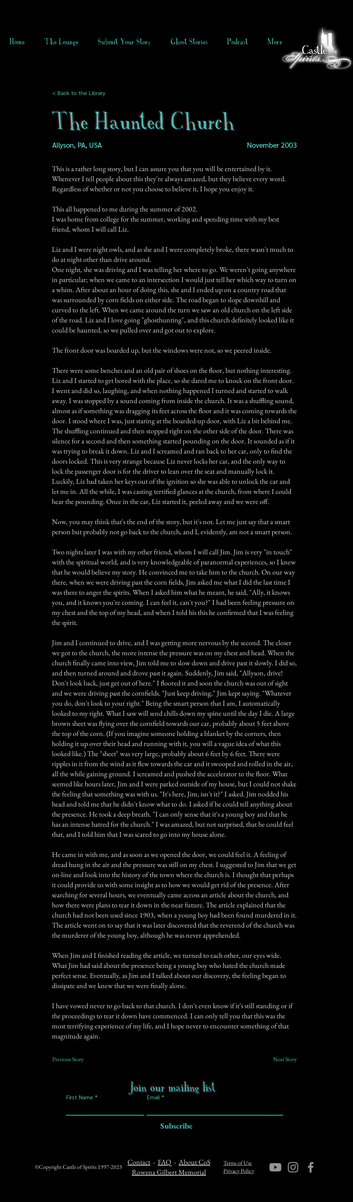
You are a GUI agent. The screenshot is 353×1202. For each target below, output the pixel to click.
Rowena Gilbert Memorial (169, 1172)
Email (153, 1097)
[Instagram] (293, 1167)
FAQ (164, 1162)
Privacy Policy (238, 1171)
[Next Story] (279, 1059)
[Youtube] (275, 1167)
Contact (139, 1162)
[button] (189, 42)
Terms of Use (237, 1163)
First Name (79, 1097)
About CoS (194, 1162)
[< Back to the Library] (81, 93)
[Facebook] (311, 1167)
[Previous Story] (76, 1059)
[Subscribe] (174, 1126)
